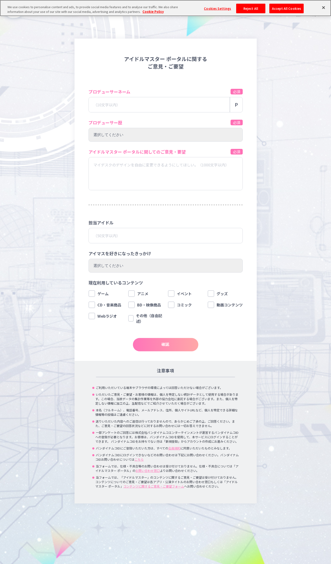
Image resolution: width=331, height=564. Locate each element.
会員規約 (174, 448)
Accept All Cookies (286, 8)
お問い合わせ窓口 (147, 470)
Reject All (250, 8)
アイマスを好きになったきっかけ (120, 253)
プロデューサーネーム (109, 92)
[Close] (323, 7)
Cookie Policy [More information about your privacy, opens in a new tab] (153, 11)
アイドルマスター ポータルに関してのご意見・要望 (137, 152)
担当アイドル (101, 222)
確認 (165, 344)
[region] (165, 8)
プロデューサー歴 (105, 122)
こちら (139, 459)
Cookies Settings (217, 8)
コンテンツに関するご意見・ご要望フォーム (153, 486)
